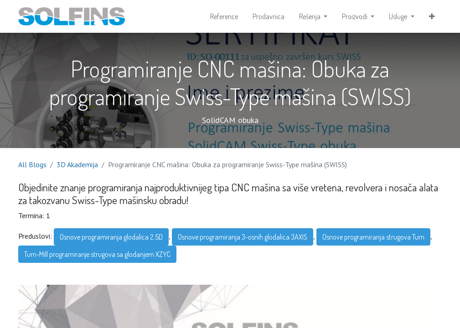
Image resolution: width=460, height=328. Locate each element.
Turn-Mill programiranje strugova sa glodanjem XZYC (97, 254)
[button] (432, 16)
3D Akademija (77, 164)
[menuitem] (224, 16)
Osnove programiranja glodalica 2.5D (111, 236)
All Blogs (32, 164)
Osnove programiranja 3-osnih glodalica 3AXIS (242, 236)
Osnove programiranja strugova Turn (373, 236)
